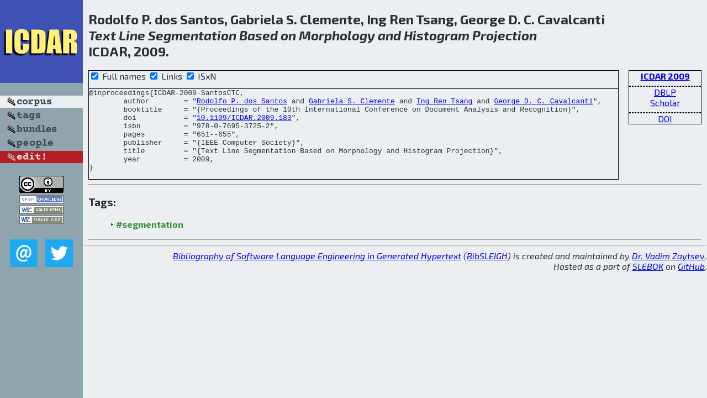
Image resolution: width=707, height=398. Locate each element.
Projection (504, 35)
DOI (665, 118)
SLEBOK (647, 282)
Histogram (436, 35)
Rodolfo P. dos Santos (242, 104)
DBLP (665, 92)
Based (258, 35)
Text (102, 35)
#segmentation (149, 240)
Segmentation (192, 35)
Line (132, 35)
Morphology (337, 35)
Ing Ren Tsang (444, 104)
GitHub (691, 282)
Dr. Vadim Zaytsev (668, 272)
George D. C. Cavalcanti (543, 104)
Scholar (665, 102)
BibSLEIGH (487, 272)
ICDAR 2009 (665, 76)
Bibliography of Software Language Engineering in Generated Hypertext (317, 272)
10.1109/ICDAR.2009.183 (244, 124)
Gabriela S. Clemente (352, 104)
